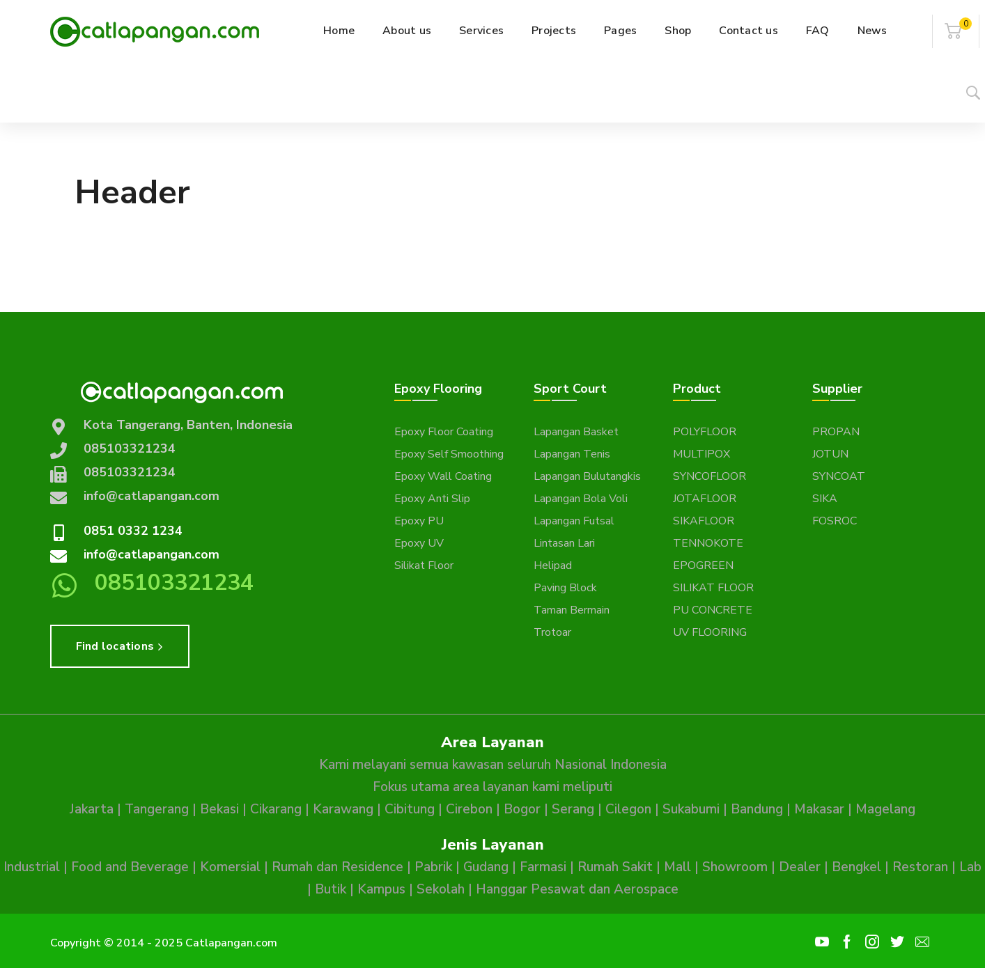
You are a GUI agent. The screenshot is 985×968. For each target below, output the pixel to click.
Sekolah (441, 889)
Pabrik (433, 867)
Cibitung (410, 809)
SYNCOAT (838, 476)
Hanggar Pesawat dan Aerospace (577, 889)
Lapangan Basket (576, 431)
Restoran (920, 867)
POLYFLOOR (704, 431)
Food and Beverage (130, 867)
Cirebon (469, 809)
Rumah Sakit (615, 867)
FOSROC (834, 521)
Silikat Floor (423, 565)
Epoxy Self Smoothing (449, 454)
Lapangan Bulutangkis (587, 476)
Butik (330, 889)
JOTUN (830, 454)
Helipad (553, 565)
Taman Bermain (572, 610)
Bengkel (856, 867)
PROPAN (836, 431)
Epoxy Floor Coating (443, 431)
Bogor (522, 809)
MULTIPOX (701, 454)
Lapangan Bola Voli (581, 498)
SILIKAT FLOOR (713, 587)
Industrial (31, 867)
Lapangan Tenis (572, 454)
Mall (677, 867)
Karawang (343, 809)
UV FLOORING (710, 632)
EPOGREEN (703, 565)
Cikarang (276, 809)
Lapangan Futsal (574, 521)
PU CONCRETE (712, 610)
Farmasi (543, 867)
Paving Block (565, 587)
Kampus (381, 889)
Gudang (486, 867)
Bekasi (219, 809)
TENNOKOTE (708, 543)
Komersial (230, 867)
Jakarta (92, 809)
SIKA (824, 498)
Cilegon (628, 809)
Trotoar (552, 632)
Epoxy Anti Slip (432, 498)
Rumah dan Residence (337, 867)
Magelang (885, 809)
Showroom (735, 867)
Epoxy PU (419, 521)
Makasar (819, 809)
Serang (573, 809)
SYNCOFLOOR (709, 476)
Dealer (800, 867)
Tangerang (157, 809)
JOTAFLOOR (704, 498)
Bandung (757, 809)
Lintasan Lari (564, 543)
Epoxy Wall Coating (443, 476)
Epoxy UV (419, 543)
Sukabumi (691, 809)
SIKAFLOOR (703, 521)
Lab (970, 867)
